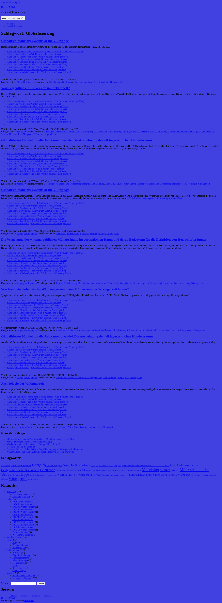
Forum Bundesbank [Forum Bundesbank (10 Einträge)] (141, 465)
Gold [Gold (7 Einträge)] (104, 470)
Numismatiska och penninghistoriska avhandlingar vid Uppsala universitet (40, 452)
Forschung (11, 491)
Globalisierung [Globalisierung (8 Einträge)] (98, 470)
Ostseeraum (113, 283)
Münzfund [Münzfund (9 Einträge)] (175, 470)
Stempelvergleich (141, 283)
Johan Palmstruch (141, 131)
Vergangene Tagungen (27, 233)
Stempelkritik (125, 283)
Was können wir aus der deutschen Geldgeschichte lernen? (33, 444)
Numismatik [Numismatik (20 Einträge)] (65, 474)
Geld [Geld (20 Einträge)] (173, 465)
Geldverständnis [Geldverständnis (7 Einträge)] (60, 470)
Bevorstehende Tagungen (23, 575)
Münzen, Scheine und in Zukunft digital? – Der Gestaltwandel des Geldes (40, 439)
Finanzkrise (60, 131)
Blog (14, 542)
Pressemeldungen (20, 545)
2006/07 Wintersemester (23, 512)
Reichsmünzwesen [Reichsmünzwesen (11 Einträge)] (110, 475)
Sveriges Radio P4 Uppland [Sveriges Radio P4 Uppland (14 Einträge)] (175, 474)
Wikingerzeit (94, 82)
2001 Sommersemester (22, 501)
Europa (59, 283)
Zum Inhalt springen (10, 2)
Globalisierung (80, 82)
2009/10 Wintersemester (23, 522)
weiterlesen (156, 198)
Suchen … (6, 583)
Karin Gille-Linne (158, 131)
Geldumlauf (55, 82)
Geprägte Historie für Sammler (21, 447)
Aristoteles (49, 131)
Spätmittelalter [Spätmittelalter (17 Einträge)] (151, 474)
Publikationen (13, 550)
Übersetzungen (19, 570)
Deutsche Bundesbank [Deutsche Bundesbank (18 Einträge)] (76, 465)
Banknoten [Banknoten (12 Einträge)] (26, 465)
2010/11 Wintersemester (23, 524)
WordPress (29, 600)
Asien (70, 427)
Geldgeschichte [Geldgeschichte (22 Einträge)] (187, 465)
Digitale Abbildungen (22, 555)
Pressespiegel (18, 547)
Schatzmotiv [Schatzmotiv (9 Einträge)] (124, 475)
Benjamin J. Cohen (64, 330)
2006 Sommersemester (22, 509)
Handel (108, 184)
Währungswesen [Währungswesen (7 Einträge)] (33, 479)
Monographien (19, 563)
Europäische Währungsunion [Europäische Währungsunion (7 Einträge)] (104, 466)
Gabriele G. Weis (74, 131)
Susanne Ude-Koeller (11, 134)
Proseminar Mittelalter (22, 535)
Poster (15, 565)
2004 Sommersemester (22, 504)
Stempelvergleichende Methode (164, 283)
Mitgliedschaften (14, 537)
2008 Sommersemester (22, 519)
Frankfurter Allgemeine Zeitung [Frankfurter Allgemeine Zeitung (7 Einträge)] (159, 466)
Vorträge (11, 573)
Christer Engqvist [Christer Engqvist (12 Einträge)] (53, 465)
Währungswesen (89, 233)
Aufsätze (20, 131)
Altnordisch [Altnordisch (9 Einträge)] (5, 466)
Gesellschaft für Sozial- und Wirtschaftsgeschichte (67, 184)
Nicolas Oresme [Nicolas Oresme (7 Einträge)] (52, 475)
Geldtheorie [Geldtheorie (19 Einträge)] (47, 470)
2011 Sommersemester (22, 527)
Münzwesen (101, 283)
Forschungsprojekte (21, 496)
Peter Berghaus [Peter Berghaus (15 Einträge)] (82, 474)
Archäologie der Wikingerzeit (22, 383)
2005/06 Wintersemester (23, 507)
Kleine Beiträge (24, 82)
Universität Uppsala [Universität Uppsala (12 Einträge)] (200, 475)
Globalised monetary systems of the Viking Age (35, 190)
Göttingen (127, 131)
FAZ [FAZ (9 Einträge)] (115, 466)
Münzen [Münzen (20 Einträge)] (165, 470)
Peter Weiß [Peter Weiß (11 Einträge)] (96, 475)
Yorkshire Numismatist (111, 82)
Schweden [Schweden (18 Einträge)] (135, 474)
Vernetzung (185, 283)
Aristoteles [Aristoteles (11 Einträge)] (16, 465)
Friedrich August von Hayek (87, 330)
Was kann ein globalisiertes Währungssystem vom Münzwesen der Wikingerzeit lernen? (65, 289)
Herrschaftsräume (86, 283)
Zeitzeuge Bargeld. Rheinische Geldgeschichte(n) (29, 441)
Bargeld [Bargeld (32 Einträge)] (38, 465)
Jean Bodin (171, 330)
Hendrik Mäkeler (9, 7)
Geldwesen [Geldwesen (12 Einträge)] (86, 470)
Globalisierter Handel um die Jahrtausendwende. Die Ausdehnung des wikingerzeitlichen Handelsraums (76, 140)
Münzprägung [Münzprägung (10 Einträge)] (41, 475)
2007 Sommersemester (22, 514)
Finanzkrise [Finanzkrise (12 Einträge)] (127, 465)
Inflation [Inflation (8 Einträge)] (122, 470)
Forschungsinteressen (26, 427)
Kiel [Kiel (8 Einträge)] (139, 470)
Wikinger (193, 184)
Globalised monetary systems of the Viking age (35, 41)
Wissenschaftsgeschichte (45, 134)
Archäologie (61, 427)
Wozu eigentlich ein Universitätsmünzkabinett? (35, 88)
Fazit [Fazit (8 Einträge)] (119, 466)
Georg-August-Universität (95, 131)
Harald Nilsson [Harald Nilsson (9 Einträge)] (113, 470)
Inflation (131, 330)
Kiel (115, 184)
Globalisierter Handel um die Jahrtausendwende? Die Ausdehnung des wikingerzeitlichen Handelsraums (77, 336)
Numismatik (208, 131)
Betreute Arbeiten (20, 532)
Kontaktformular (14, 26)
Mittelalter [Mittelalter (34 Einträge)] (150, 469)
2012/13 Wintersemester (23, 530)
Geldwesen (67, 82)
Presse (10, 540)
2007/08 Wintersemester (23, 517)
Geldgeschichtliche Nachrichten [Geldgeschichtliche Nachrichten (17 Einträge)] (20, 470)
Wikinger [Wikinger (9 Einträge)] (4, 479)
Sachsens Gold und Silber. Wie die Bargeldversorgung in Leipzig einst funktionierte (45, 449)
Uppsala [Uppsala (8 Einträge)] (213, 475)
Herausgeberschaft (20, 558)
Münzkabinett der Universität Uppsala (184, 131)
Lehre (9, 499)
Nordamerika (95, 427)
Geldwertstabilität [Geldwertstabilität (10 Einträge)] (73, 470)
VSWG (184, 184)
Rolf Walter (123, 184)
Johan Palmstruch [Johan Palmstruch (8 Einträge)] (132, 470)
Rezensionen (18, 568)
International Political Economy (150, 330)
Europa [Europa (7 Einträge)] (93, 466)
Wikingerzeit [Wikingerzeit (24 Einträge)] (18, 479)
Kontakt (10, 24)
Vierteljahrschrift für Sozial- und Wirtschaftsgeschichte (155, 184)
